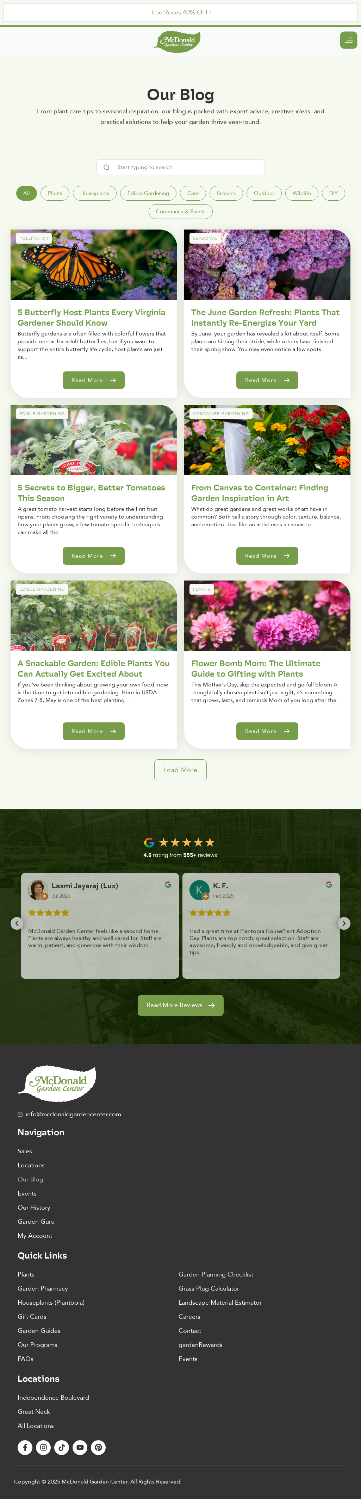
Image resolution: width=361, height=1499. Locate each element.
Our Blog (30, 1179)
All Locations (36, 1426)
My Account (35, 1235)
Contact (190, 1330)
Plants (26, 1274)
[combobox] (180, 167)
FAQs (25, 1359)
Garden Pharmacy (43, 1288)
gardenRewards (201, 1345)
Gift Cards (32, 1316)
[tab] (26, 193)
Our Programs (37, 1345)
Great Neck (34, 1411)
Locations (31, 1165)
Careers (189, 1316)
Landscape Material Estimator (220, 1302)
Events (27, 1193)
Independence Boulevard (53, 1397)
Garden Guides (39, 1330)
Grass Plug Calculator (209, 1288)
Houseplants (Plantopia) (51, 1302)
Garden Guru (36, 1221)
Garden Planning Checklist (216, 1274)
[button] (180, 770)
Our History (34, 1207)
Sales (25, 1151)
